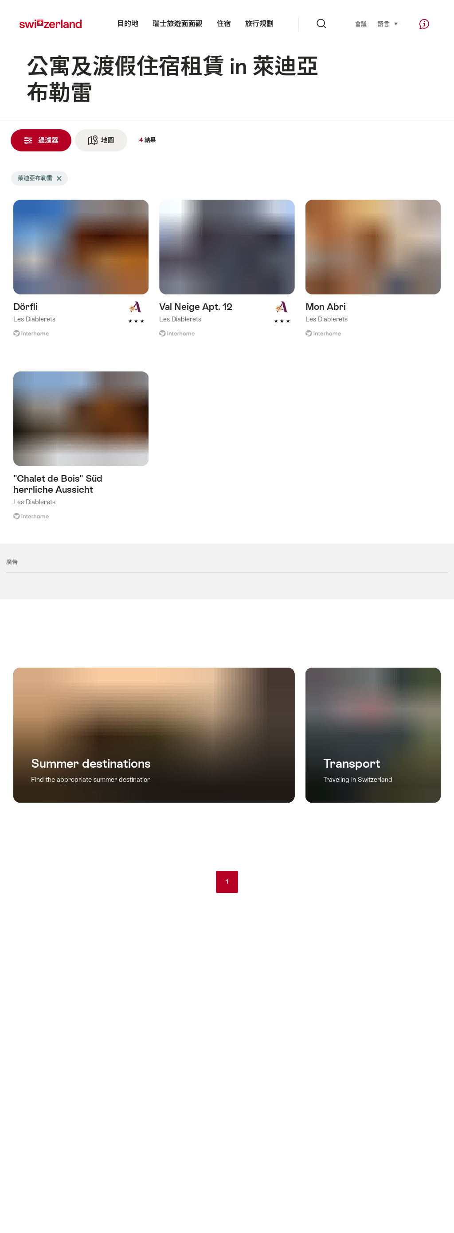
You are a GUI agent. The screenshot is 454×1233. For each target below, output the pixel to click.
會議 (361, 24)
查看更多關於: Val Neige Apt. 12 (226, 274)
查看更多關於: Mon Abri (373, 274)
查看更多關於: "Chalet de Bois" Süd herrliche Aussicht (81, 451)
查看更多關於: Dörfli (81, 274)
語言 (388, 23)
